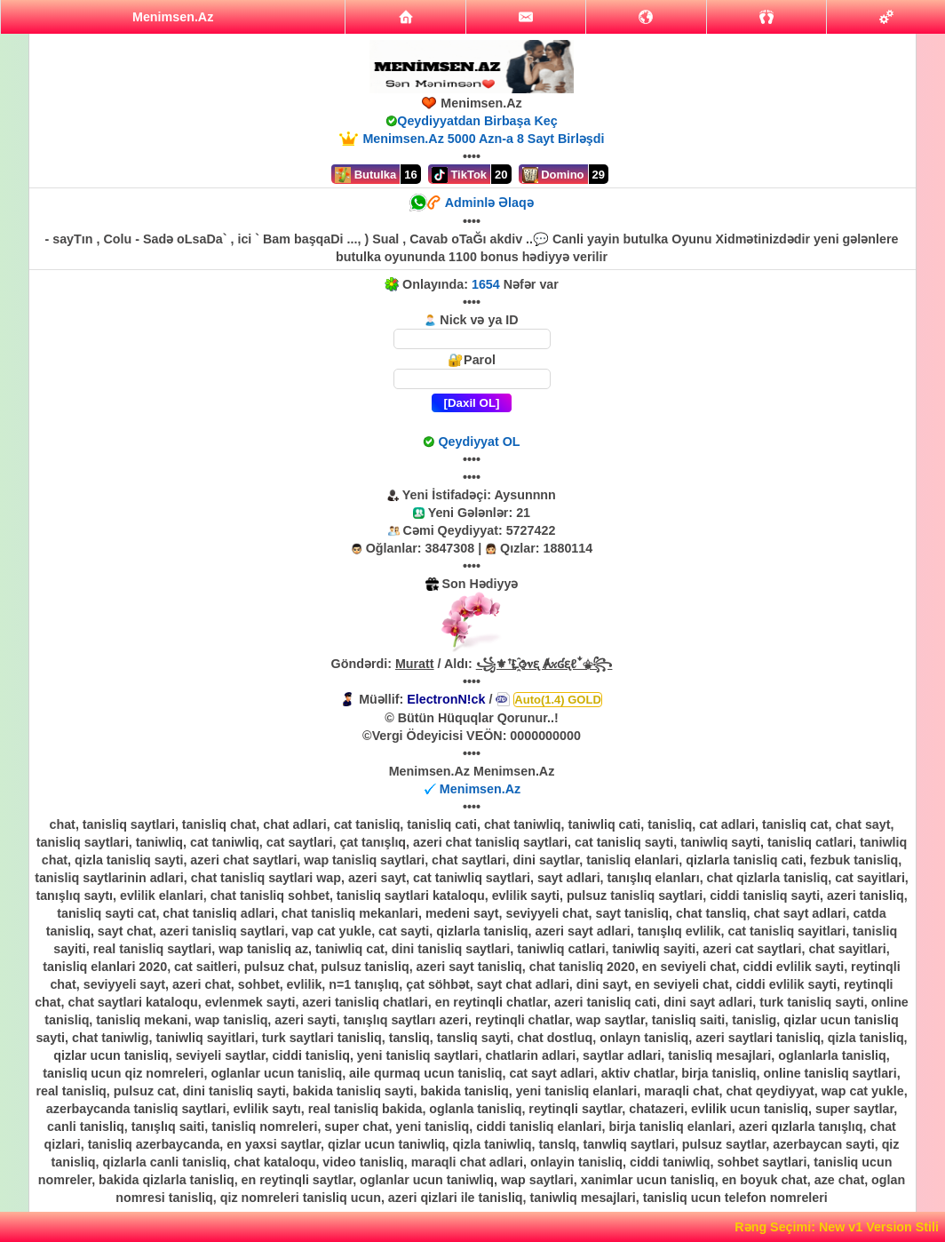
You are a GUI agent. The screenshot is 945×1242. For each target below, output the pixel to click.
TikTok (459, 175)
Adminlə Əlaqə (489, 202)
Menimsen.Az (480, 789)
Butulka (365, 175)
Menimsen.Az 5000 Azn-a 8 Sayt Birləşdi (483, 138)
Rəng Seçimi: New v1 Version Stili (837, 1227)
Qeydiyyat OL (479, 441)
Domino (553, 175)
